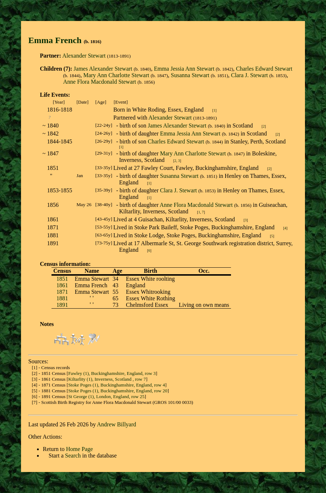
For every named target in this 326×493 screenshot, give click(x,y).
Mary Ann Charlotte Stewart (116, 75)
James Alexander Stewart (103, 69)
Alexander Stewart (84, 56)
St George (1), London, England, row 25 (106, 396)
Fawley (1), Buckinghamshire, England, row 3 (112, 373)
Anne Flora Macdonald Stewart (99, 82)
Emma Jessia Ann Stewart (184, 69)
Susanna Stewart (190, 75)
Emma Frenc (52, 40)
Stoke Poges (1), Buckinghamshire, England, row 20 (117, 390)
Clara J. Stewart (249, 75)
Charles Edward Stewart (264, 69)
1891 (62, 305)
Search (73, 455)
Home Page (79, 449)
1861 (62, 285)
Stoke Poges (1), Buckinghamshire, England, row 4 (116, 385)
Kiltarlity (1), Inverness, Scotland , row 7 (107, 379)
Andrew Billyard (116, 424)
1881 (62, 298)
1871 (62, 292)
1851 (62, 279)
